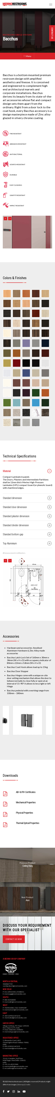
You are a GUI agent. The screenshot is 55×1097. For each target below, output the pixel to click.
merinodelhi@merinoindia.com (16, 1066)
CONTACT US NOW (14, 939)
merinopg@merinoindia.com (15, 994)
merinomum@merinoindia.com (16, 1010)
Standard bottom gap (27, 534)
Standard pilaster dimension (27, 516)
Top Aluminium (27, 543)
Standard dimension (27, 498)
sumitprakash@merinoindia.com (15, 986)
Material (27, 471)
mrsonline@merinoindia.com (15, 1068)
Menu (27, 56)
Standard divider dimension (27, 525)
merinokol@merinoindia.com (16, 1018)
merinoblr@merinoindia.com (15, 1002)
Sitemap (21, 1085)
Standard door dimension (27, 507)
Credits (27, 1085)
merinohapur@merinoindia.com (16, 1032)
